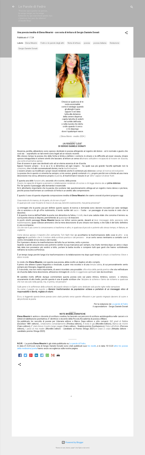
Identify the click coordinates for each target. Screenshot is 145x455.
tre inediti (92, 346)
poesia (87, 43)
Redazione (114, 43)
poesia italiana (99, 43)
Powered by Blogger (72, 442)
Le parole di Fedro (120, 304)
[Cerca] (131, 7)
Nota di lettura (74, 43)
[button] (126, 33)
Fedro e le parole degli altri (52, 43)
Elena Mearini (31, 43)
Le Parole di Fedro (32, 6)
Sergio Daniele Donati (27, 48)
